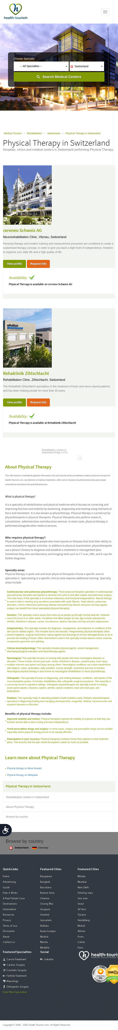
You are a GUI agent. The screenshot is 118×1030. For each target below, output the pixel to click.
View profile (14, 263)
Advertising (9, 882)
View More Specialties (15, 992)
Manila (44, 942)
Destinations (10, 904)
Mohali (81, 926)
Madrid (44, 937)
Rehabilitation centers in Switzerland (27, 797)
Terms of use (10, 926)
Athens (82, 931)
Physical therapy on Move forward (24, 768)
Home (6, 876)
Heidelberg (84, 920)
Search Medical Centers (61, 77)
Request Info (38, 263)
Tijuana (82, 915)
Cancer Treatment (16, 959)
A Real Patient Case (14, 898)
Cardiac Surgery (16, 965)
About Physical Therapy (20, 806)
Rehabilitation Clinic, (17, 379)
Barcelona (46, 887)
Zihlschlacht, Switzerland (48, 379)
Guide (6, 887)
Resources (8, 915)
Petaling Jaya (85, 893)
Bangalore (46, 876)
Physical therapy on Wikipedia (22, 775)
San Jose (83, 898)
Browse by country (17, 816)
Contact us (9, 942)
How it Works (10, 893)
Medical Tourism (13, 133)
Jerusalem (46, 920)
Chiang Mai (46, 904)
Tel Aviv (82, 909)
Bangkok (45, 882)
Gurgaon (45, 909)
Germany (40, 847)
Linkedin (47, 959)
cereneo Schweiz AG (22, 231)
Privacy (7, 920)
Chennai (45, 898)
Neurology (13, 981)
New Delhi (83, 887)
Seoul (81, 904)
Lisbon (81, 942)
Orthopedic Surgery (18, 987)
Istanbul (44, 915)
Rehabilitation (34, 133)
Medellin (45, 948)
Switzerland (53, 133)
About (6, 937)
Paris (80, 948)
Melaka (82, 876)
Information (9, 909)
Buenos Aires (47, 893)
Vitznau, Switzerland (52, 237)
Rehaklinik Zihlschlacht (26, 373)
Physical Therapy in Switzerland (82, 133)
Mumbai (82, 882)
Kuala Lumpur (48, 931)
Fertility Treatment (17, 976)
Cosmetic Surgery (17, 970)
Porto (81, 937)
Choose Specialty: (24, 58)
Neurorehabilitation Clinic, (21, 237)
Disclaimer (9, 931)
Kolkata (44, 926)
